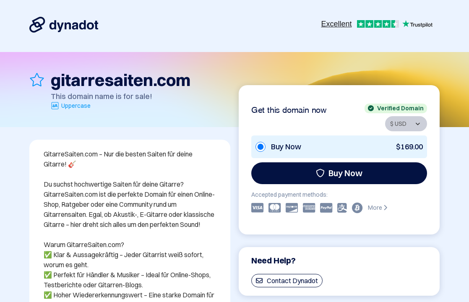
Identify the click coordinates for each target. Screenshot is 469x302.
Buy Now (339, 173)
